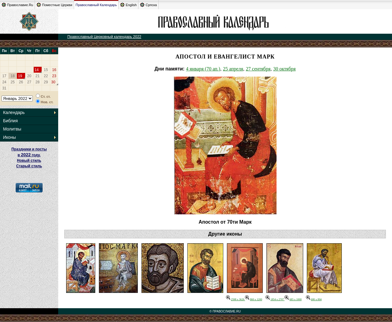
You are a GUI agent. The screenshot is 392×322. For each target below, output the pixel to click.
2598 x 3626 (235, 299)
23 (54, 76)
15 (46, 70)
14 (37, 70)
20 (29, 76)
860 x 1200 (253, 299)
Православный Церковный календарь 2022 (104, 37)
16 (54, 70)
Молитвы (12, 129)
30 (53, 82)
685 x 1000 (293, 299)
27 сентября (258, 68)
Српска (148, 4)
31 (4, 88)
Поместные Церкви (54, 4)
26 (21, 82)
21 (38, 76)
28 (38, 82)
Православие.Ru (17, 4)
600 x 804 (314, 299)
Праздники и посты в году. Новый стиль (29, 155)
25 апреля (233, 68)
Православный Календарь (96, 5)
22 (46, 76)
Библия (10, 120)
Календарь (14, 112)
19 (20, 76)
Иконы (9, 137)
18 (13, 76)
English (128, 4)
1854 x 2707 (275, 299)
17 (4, 76)
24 (4, 82)
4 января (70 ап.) (203, 68)
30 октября (284, 68)
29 (46, 82)
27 (29, 82)
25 (13, 82)
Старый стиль (29, 166)
